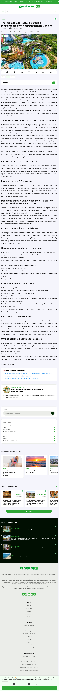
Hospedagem (7, 429)
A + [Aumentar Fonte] (3, 77)
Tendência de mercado (9, 432)
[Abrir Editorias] (8, 11)
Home (29, 605)
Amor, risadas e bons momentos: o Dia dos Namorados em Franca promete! (28, 373)
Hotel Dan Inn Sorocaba (29, 659)
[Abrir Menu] (3, 11)
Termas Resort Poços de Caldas (29, 670)
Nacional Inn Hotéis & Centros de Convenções (14, 32)
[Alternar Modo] (12, 76)
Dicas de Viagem (7, 425)
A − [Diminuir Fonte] (8, 77)
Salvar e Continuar (29, 688)
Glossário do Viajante (36, 1)
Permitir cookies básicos (20, 684)
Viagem (5, 436)
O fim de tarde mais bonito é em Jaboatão (18, 376)
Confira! (16, 397)
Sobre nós (29, 608)
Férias (3, 19)
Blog (15, 1)
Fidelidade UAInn (29, 614)
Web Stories (23, 1)
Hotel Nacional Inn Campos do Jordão (29, 673)
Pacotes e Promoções (29, 648)
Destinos (29, 611)
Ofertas (29, 617)
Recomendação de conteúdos (36, 684)
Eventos (5, 438)
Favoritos (49, 1)
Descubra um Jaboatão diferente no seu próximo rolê (21, 378)
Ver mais (29, 511)
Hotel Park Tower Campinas (29, 662)
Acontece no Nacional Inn (10, 441)
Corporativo (6, 434)
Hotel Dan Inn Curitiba (29, 656)
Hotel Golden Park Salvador (29, 664)
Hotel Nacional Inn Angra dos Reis (29, 667)
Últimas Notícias (6, 1)
